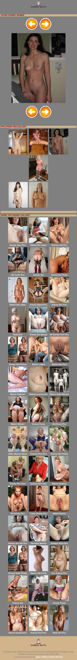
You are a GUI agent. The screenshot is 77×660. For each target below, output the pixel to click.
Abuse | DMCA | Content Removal (49, 657)
